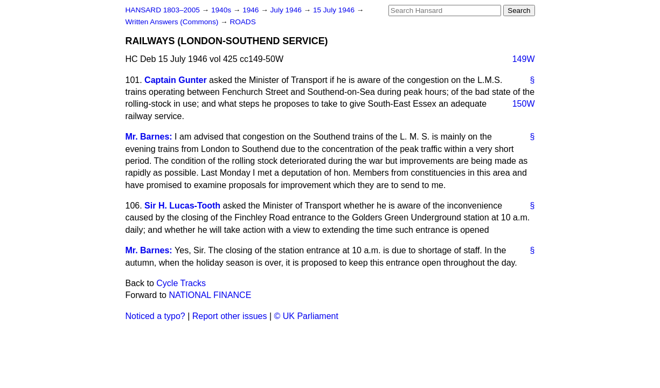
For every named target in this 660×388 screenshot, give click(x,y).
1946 (251, 10)
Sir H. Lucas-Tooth (182, 205)
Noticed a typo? (155, 316)
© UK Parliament (306, 316)
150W (523, 103)
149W (523, 59)
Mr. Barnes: (149, 136)
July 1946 (287, 10)
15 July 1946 (335, 10)
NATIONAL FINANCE (210, 295)
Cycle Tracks (181, 283)
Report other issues (229, 316)
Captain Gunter (175, 80)
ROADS (242, 22)
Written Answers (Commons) (173, 22)
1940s (222, 10)
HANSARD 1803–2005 (163, 10)
